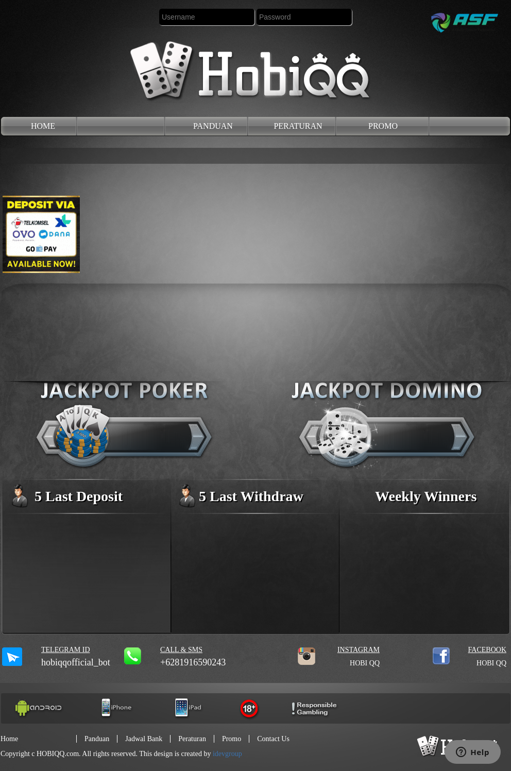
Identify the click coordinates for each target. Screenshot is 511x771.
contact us (273, 739)
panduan (213, 126)
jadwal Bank (143, 739)
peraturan (298, 126)
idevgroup (227, 754)
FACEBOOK (487, 650)
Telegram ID (65, 650)
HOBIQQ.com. (59, 754)
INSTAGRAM (358, 650)
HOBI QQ (365, 663)
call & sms (181, 650)
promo (383, 126)
